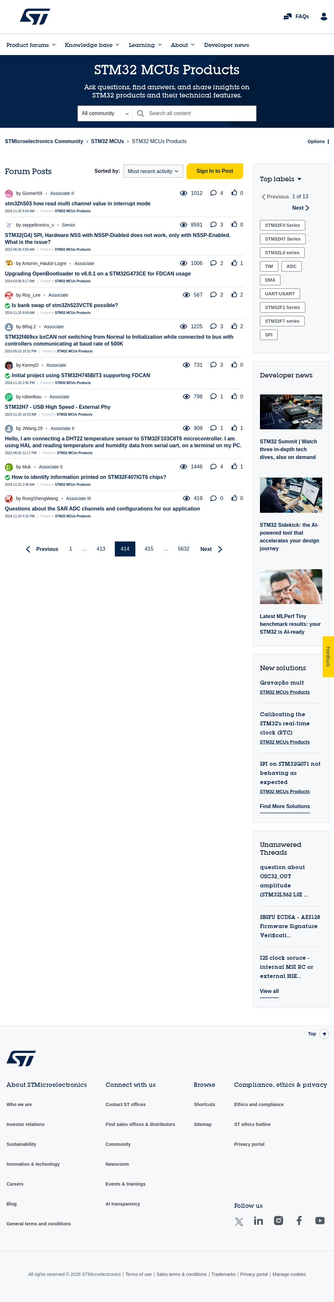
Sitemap (202, 1124)
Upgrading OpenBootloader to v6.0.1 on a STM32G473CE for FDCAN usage (98, 273)
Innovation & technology (33, 1164)
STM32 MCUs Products (72, 211)
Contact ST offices (126, 1104)
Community (118, 1144)
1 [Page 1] (70, 549)
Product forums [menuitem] (28, 44)
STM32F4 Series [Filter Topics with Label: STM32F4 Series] (282, 225)
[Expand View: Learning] (160, 45)
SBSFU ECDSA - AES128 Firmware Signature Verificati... (290, 927)
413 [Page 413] (101, 549)
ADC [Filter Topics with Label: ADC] (291, 266)
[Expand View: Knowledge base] (117, 45)
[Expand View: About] (193, 45)
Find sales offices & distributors (140, 1124)
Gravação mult (282, 683)
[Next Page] (213, 549)
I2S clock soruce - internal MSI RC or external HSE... (286, 967)
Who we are (19, 1104)
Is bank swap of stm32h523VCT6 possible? (65, 305)
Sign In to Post (215, 171)
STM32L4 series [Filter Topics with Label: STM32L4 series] (282, 252)
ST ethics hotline (252, 1124)
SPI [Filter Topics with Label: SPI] (269, 334)
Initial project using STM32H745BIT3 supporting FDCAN (81, 375)
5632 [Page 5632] (184, 549)
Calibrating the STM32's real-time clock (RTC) (285, 724)
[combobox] (194, 113)
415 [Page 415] (149, 549)
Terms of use (139, 1274)
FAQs (302, 16)
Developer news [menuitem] (226, 44)
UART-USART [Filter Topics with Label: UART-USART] (280, 293)
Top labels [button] (277, 179)
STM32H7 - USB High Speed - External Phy (58, 407)
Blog (12, 1203)
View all (269, 991)
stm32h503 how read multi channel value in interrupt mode (77, 203)
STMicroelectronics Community (35, 16)
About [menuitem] (179, 44)
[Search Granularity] (105, 113)
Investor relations (26, 1124)
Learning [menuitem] (142, 44)
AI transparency (123, 1203)
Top (312, 1033)
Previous (278, 197)
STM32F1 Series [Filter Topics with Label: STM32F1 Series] (282, 307)
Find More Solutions (285, 806)
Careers (15, 1184)
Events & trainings (126, 1184)
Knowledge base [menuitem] (89, 44)
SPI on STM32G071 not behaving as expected (290, 773)
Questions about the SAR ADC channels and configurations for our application (102, 508)
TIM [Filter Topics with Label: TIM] (269, 266)
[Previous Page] (41, 549)
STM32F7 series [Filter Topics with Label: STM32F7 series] (282, 321)
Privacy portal (249, 1144)
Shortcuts (204, 1104)
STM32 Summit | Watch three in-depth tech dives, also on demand (288, 449)
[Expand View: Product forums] (54, 45)
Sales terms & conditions (181, 1274)
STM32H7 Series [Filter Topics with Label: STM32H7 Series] (283, 239)
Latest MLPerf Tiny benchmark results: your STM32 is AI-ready (290, 624)
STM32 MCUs (107, 141)
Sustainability (21, 1144)
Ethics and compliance (259, 1104)
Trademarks (223, 1274)
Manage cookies (289, 1274)
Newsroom (117, 1164)
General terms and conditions (39, 1223)
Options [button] (316, 141)
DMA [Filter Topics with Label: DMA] (270, 280)
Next (298, 208)
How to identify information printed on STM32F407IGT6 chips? (89, 477)
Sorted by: (107, 171)
